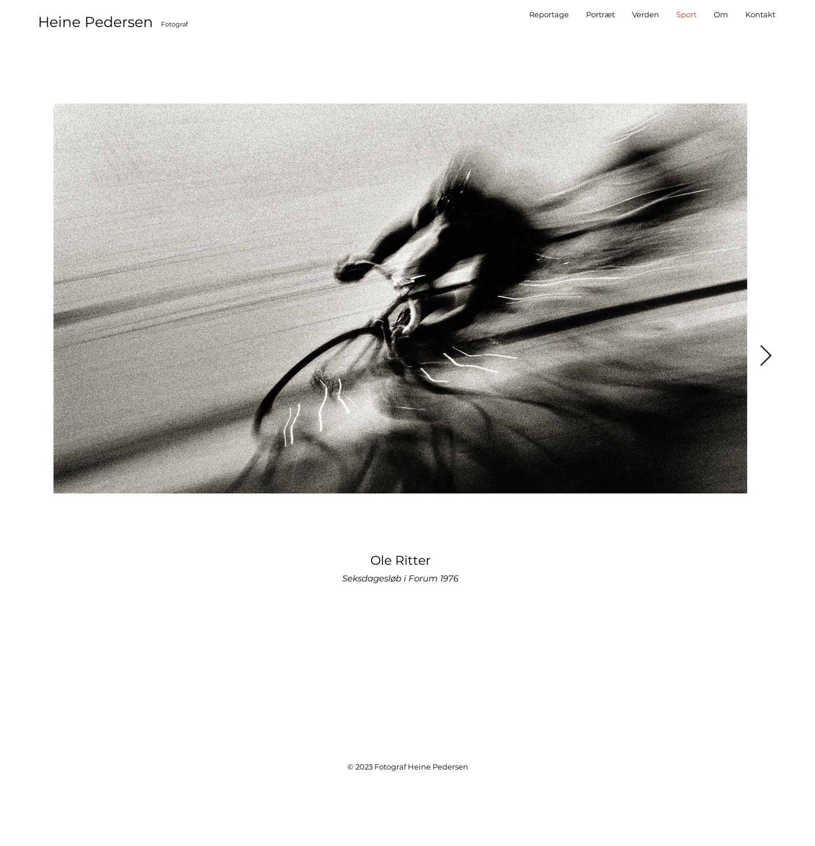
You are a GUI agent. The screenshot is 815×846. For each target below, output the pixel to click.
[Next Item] (765, 356)
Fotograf (174, 24)
